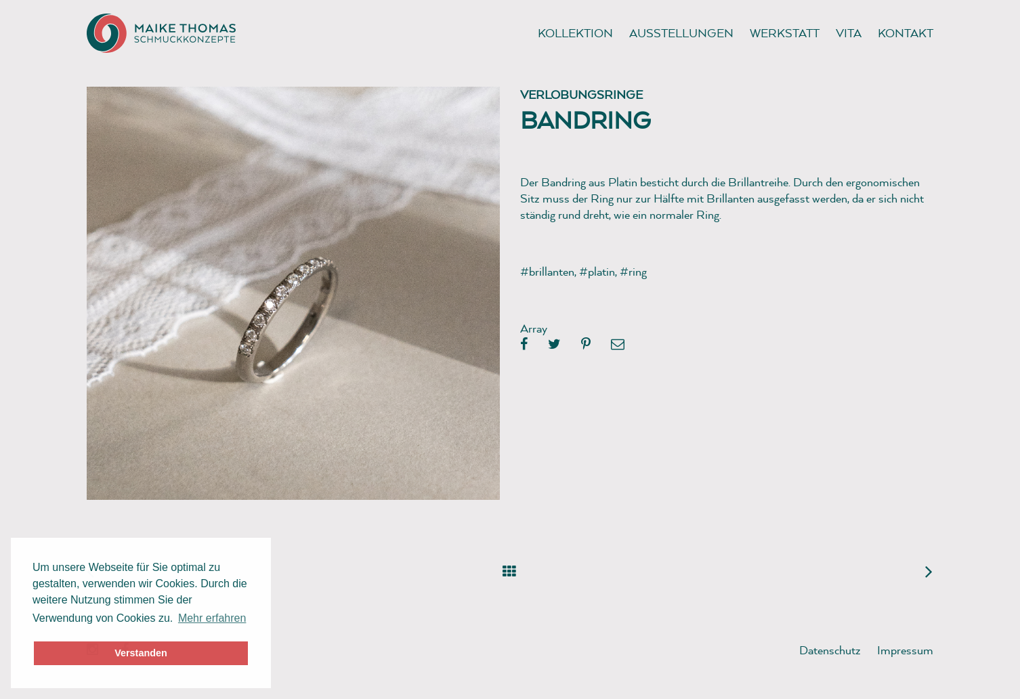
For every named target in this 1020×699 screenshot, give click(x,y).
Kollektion (575, 33)
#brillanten (547, 271)
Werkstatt (785, 33)
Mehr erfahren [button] (212, 618)
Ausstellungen (681, 33)
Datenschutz (830, 650)
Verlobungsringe (581, 94)
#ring (633, 271)
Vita (849, 33)
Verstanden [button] (140, 653)
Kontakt (905, 33)
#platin (597, 271)
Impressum (905, 650)
